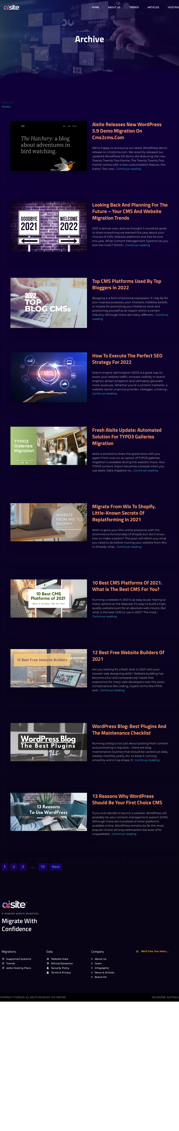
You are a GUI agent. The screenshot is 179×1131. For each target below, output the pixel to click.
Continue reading (129, 169)
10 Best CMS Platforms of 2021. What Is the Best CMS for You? (127, 586)
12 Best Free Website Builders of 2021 (128, 655)
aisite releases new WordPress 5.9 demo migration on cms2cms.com (127, 130)
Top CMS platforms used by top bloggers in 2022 (126, 284)
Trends (134, 7)
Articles (153, 7)
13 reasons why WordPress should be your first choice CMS (127, 799)
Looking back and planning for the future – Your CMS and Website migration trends (130, 211)
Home (95, 7)
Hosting (173, 7)
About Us (114, 7)
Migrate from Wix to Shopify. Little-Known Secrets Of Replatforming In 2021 (124, 512)
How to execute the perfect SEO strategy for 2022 (127, 359)
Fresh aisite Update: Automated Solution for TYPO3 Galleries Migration (127, 436)
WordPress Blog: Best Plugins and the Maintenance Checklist (129, 729)
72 (43, 867)
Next (55, 867)
